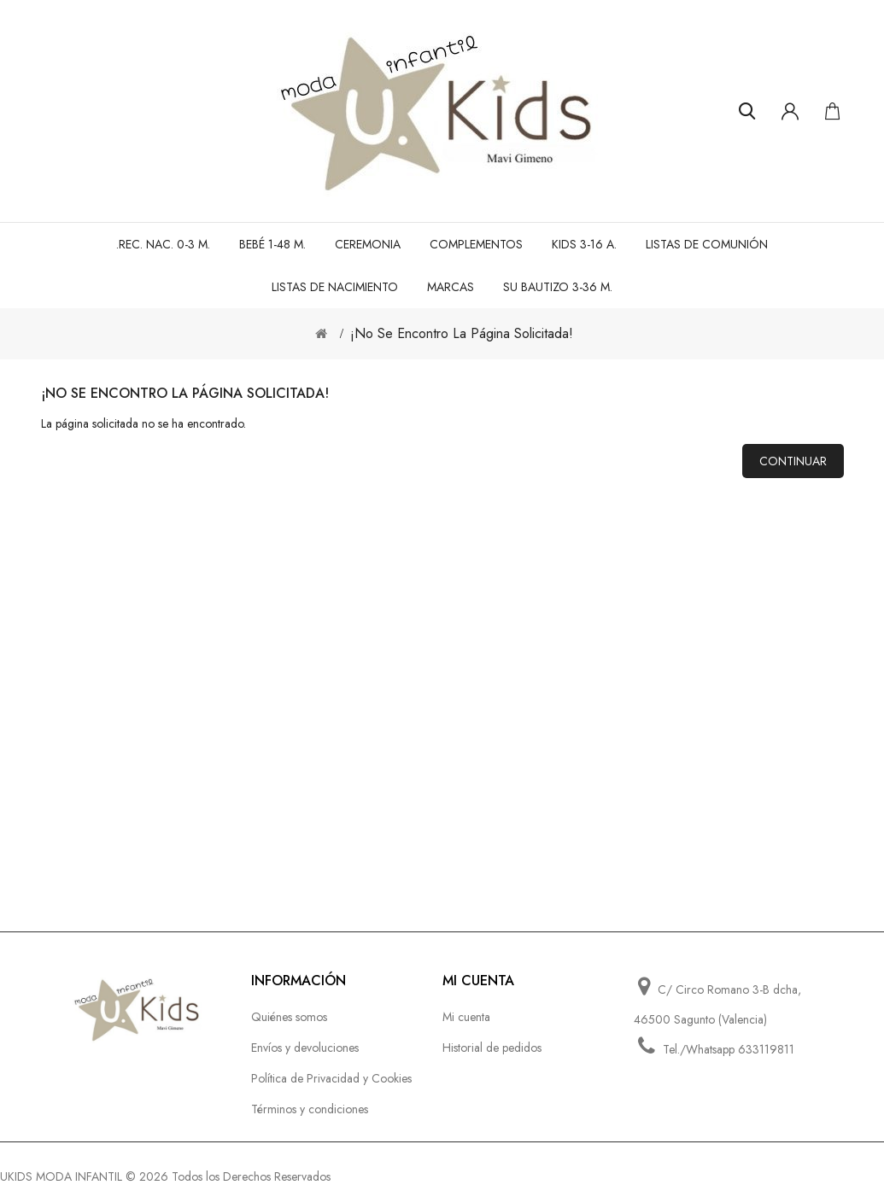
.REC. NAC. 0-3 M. (163, 244)
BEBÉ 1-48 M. (272, 244)
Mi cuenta (466, 1016)
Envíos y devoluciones (305, 1047)
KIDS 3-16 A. (584, 244)
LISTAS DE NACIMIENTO (335, 286)
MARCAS (450, 286)
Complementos (476, 244)
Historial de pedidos (492, 1047)
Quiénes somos (289, 1016)
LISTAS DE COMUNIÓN (707, 244)
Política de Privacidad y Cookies (331, 1078)
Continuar (793, 461)
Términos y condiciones (309, 1109)
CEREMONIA (368, 244)
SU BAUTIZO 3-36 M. (557, 286)
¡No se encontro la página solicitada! (461, 333)
